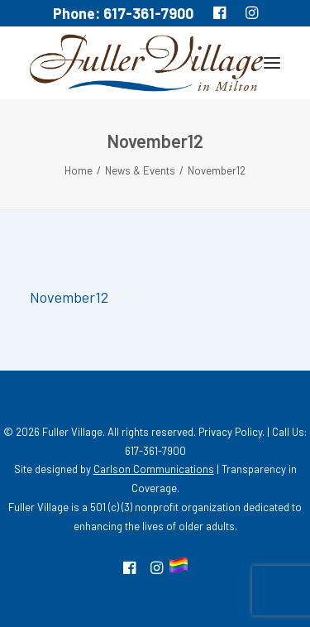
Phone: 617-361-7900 (123, 13)
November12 (69, 297)
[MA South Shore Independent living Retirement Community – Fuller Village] (146, 63)
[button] (272, 62)
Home (78, 170)
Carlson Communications (153, 469)
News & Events (140, 170)
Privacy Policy (230, 431)
